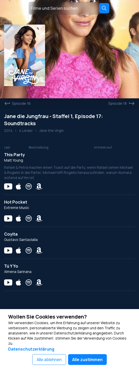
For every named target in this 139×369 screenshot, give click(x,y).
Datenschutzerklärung (31, 349)
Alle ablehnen (49, 359)
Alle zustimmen (87, 359)
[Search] (104, 8)
